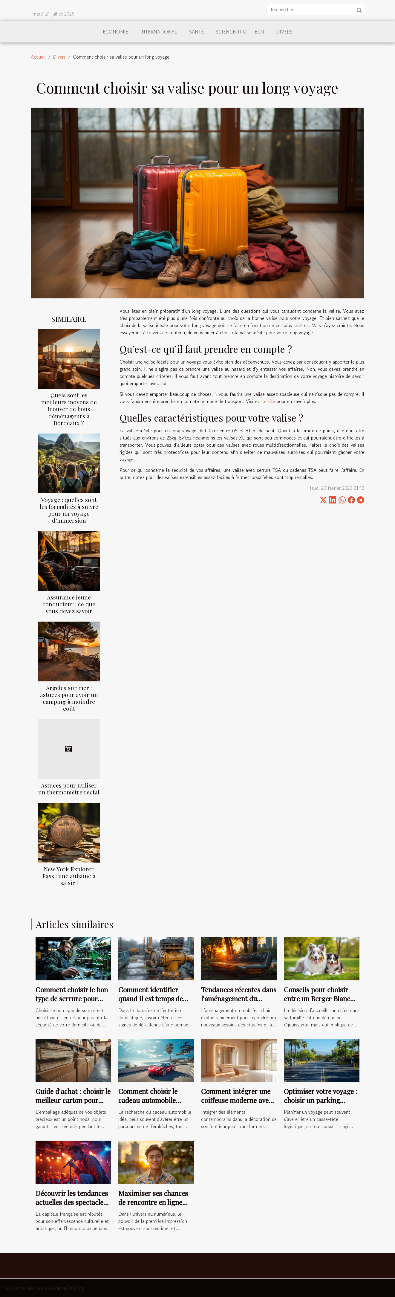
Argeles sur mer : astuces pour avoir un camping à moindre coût (69, 698)
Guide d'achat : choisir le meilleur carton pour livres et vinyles (73, 1100)
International (158, 31)
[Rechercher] (316, 9)
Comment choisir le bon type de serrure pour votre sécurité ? (72, 998)
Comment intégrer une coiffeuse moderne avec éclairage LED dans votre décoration (236, 1105)
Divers (284, 31)
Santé (196, 31)
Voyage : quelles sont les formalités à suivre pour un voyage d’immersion (69, 510)
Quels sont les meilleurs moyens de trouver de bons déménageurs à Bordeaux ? (69, 408)
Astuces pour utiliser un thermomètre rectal (68, 788)
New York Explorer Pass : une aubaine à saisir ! (69, 875)
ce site (268, 401)
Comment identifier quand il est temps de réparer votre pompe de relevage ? (154, 1003)
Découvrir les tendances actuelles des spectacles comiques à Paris (72, 1202)
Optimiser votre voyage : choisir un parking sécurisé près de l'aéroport (321, 1105)
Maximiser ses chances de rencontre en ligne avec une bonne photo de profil (155, 1206)
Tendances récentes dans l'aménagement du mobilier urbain (238, 998)
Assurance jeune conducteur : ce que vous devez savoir (68, 604)
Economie (115, 31)
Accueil (38, 56)
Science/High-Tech (240, 31)
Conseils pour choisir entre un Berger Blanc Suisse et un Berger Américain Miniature (317, 1003)
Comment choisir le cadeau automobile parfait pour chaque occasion (148, 1105)
